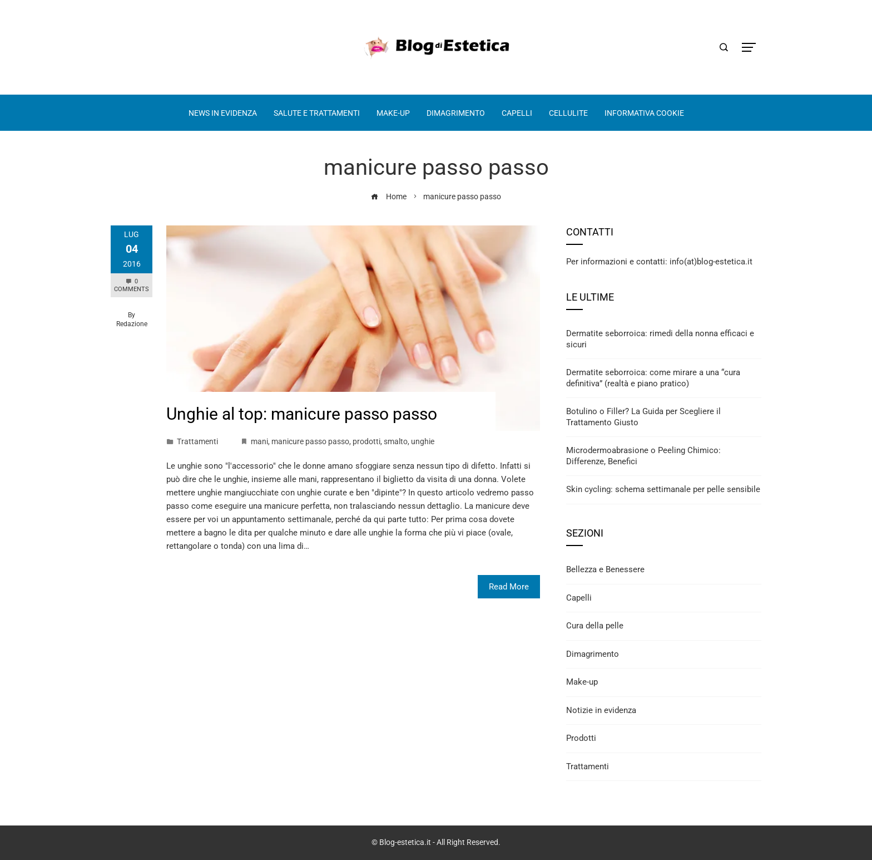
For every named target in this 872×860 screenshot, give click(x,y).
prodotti (366, 441)
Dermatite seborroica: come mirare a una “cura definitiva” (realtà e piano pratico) (653, 378)
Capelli (579, 598)
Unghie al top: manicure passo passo (301, 414)
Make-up (582, 682)
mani (259, 441)
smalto (396, 441)
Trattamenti (197, 441)
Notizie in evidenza (601, 710)
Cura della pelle (594, 626)
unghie (422, 441)
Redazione (131, 324)
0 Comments (131, 285)
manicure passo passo (310, 441)
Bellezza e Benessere (605, 569)
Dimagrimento (592, 654)
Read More (509, 587)
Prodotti (581, 738)
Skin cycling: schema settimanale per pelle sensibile (663, 489)
